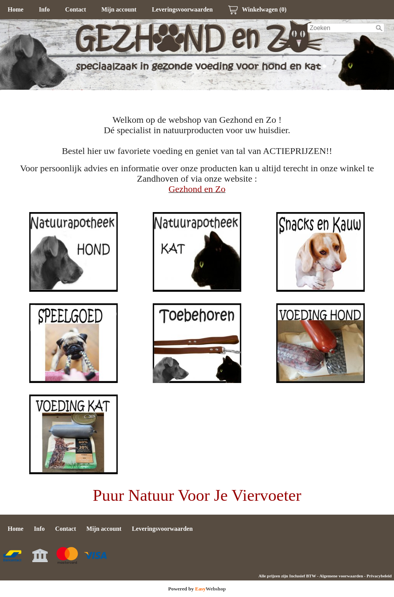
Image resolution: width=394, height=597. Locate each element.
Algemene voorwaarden (341, 576)
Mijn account (119, 9)
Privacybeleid (379, 576)
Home (15, 9)
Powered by (197, 589)
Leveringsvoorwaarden (182, 9)
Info (44, 9)
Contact (75, 9)
